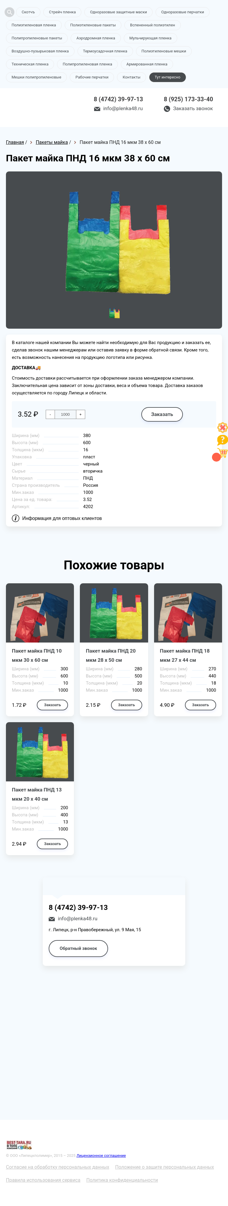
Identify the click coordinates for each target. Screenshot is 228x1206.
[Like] (222, 431)
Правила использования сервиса (43, 1180)
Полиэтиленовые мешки (164, 51)
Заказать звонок (193, 108)
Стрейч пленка (62, 12)
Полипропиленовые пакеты (37, 38)
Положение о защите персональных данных (164, 1167)
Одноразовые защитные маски (118, 12)
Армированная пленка (146, 64)
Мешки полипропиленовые (36, 77)
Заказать (162, 414)
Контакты (131, 77)
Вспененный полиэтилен (152, 25)
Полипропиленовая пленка (87, 64)
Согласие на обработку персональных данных (57, 1167)
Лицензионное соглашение (101, 1155)
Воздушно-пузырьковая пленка (40, 51)
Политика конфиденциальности (122, 1180)
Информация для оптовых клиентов (62, 518)
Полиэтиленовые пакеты (93, 25)
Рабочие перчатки (91, 77)
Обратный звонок (78, 948)
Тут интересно (167, 77)
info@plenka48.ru (123, 108)
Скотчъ (28, 12)
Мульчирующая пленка (150, 38)
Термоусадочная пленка (105, 51)
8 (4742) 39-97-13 (118, 99)
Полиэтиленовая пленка (34, 25)
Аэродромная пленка (95, 38)
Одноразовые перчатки (182, 12)
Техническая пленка (30, 64)
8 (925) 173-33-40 (188, 99)
